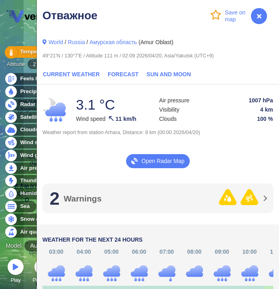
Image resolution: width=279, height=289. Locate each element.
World (55, 42)
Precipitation (32, 92)
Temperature (31, 52)
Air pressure (31, 168)
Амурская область (113, 42)
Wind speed (30, 143)
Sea (20, 206)
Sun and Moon (169, 74)
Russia (76, 42)
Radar (23, 104)
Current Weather (71, 74)
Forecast (123, 74)
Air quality (28, 232)
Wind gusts (30, 155)
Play (16, 272)
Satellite (26, 117)
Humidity (27, 193)
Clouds (24, 130)
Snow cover (30, 219)
